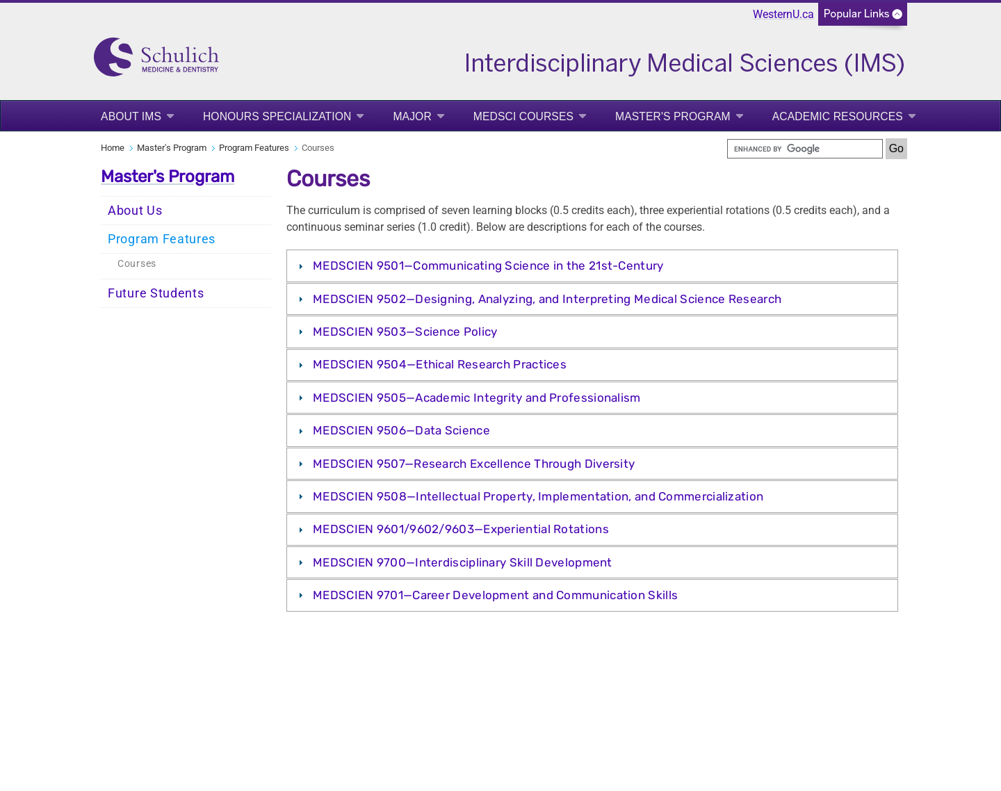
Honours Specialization (277, 116)
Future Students (156, 293)
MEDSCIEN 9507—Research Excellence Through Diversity (474, 464)
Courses (136, 264)
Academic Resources (837, 116)
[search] (805, 148)
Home (112, 147)
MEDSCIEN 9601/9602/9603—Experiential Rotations (461, 529)
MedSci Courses (523, 116)
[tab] (592, 266)
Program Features (254, 147)
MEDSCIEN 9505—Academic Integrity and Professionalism (477, 398)
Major (412, 116)
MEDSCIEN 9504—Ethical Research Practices (440, 364)
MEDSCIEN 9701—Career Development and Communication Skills (495, 595)
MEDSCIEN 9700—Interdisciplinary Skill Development (462, 562)
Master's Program (673, 116)
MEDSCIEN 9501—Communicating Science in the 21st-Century (488, 265)
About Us (135, 211)
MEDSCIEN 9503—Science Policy (405, 332)
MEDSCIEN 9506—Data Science (401, 430)
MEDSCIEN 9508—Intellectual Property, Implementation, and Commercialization (538, 496)
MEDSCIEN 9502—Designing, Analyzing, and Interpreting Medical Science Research (547, 299)
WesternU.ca (783, 14)
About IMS (131, 116)
